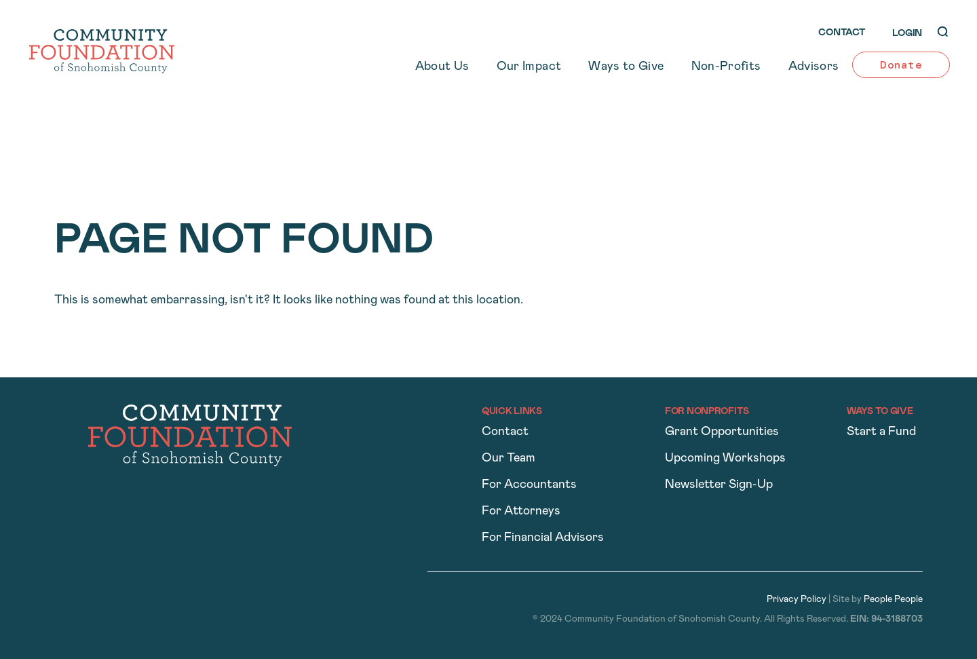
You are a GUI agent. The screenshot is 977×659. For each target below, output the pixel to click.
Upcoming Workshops (725, 458)
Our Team (508, 458)
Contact (505, 432)
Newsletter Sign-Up (719, 484)
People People (893, 600)
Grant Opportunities (722, 432)
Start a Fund (881, 432)
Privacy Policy (796, 600)
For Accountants (529, 484)
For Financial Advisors (543, 537)
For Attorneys (521, 511)
